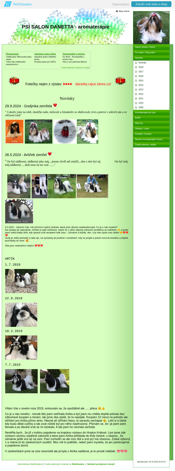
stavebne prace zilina (45, 54)
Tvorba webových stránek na (64, 464)
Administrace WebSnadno (30, 464)
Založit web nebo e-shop (151, 4)
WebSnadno (22, 4)
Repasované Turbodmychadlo (14, 55)
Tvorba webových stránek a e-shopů (75, 68)
